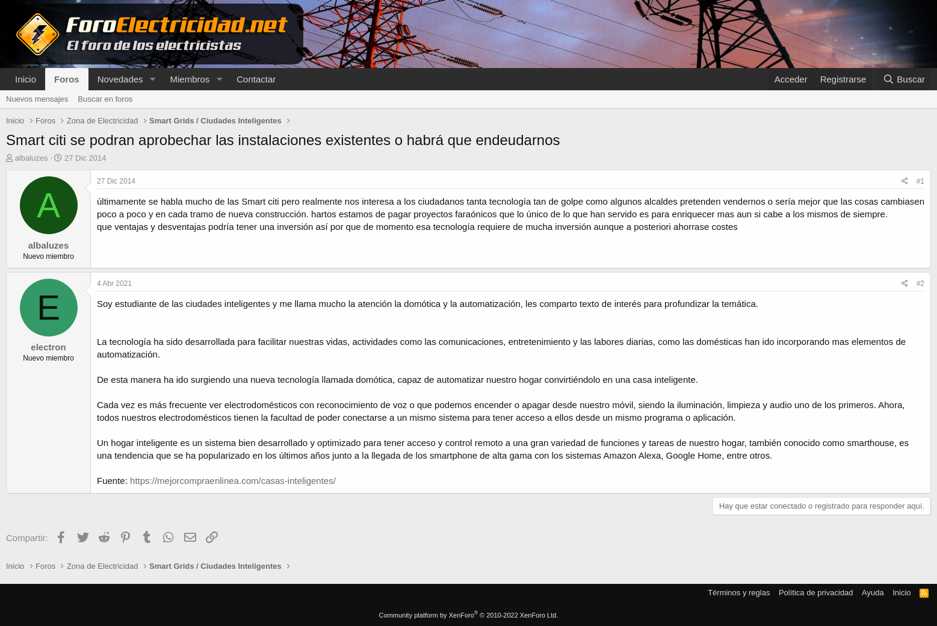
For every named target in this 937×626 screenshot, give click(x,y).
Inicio (25, 79)
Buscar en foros (105, 99)
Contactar (256, 79)
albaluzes (31, 158)
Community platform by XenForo (468, 615)
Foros (66, 79)
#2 (920, 283)
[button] (152, 79)
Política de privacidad (816, 592)
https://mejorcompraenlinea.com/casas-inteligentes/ (233, 481)
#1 (920, 181)
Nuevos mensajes (37, 99)
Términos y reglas (739, 592)
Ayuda (873, 592)
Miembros (189, 79)
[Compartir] (904, 181)
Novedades (120, 79)
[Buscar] (904, 79)
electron (48, 347)
